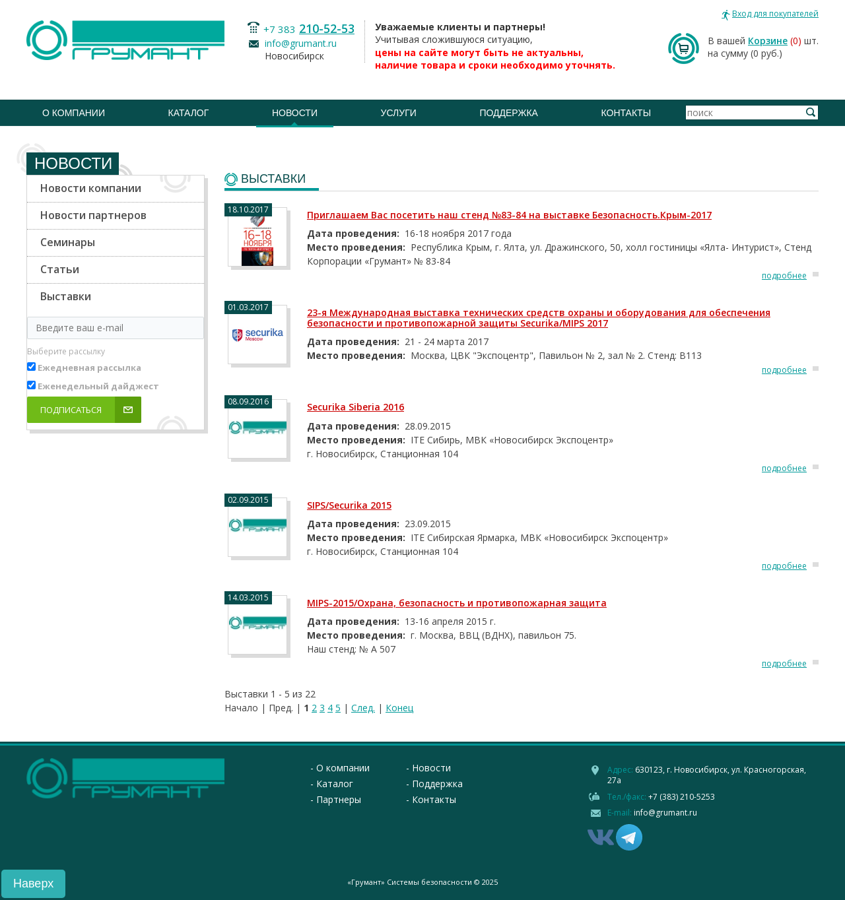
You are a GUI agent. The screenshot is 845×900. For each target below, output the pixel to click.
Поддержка (508, 113)
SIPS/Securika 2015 (349, 505)
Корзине (768, 40)
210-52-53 (327, 28)
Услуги (399, 113)
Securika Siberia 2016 (355, 407)
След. (363, 707)
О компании (73, 113)
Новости (295, 113)
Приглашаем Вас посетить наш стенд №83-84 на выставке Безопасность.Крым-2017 (509, 215)
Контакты (626, 113)
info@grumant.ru (301, 43)
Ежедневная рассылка (89, 367)
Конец (399, 707)
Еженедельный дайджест (98, 386)
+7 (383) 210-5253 (681, 796)
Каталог (188, 113)
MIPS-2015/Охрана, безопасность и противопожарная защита (457, 602)
